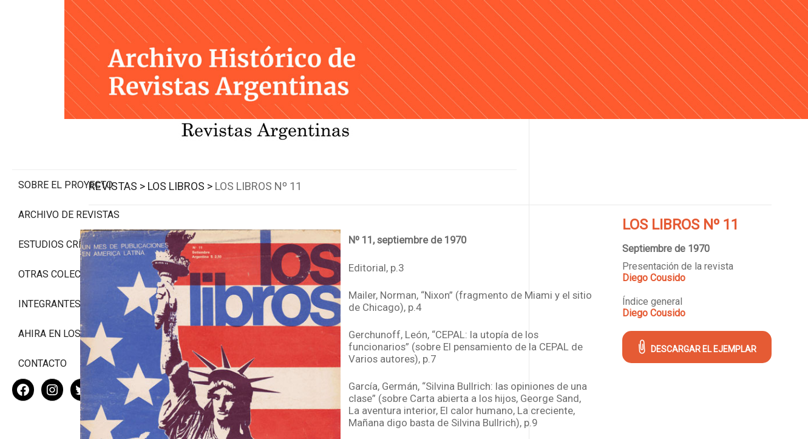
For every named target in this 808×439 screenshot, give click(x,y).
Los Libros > (267, 172)
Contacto (42, 324)
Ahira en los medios (69, 294)
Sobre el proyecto (65, 134)
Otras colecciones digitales (66, 228)
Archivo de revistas (69, 163)
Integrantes (49, 264)
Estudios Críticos (63, 193)
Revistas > (204, 172)
